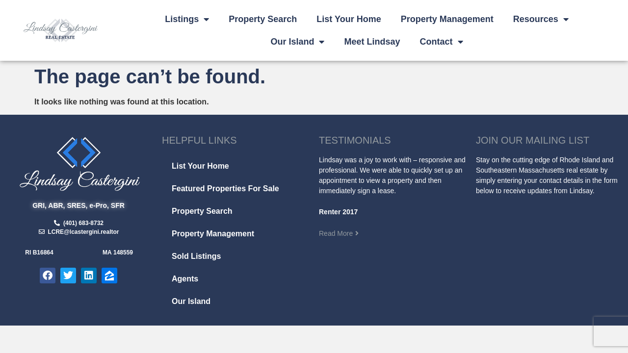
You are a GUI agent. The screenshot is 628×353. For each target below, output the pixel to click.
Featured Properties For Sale (225, 188)
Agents (185, 279)
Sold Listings (196, 256)
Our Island (297, 41)
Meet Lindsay (372, 42)
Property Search (263, 19)
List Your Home (348, 19)
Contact (441, 41)
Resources (541, 19)
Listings (187, 19)
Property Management (447, 19)
